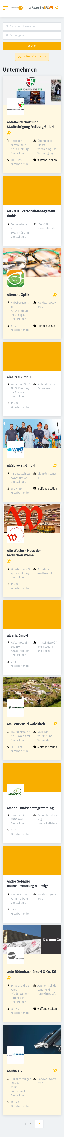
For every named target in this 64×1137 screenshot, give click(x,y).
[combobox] (32, 26)
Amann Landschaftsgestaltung (30, 808)
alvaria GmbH (17, 636)
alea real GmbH (19, 377)
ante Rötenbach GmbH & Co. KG (31, 972)
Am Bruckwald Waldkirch (26, 724)
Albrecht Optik (18, 295)
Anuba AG (14, 1071)
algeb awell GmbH (21, 465)
